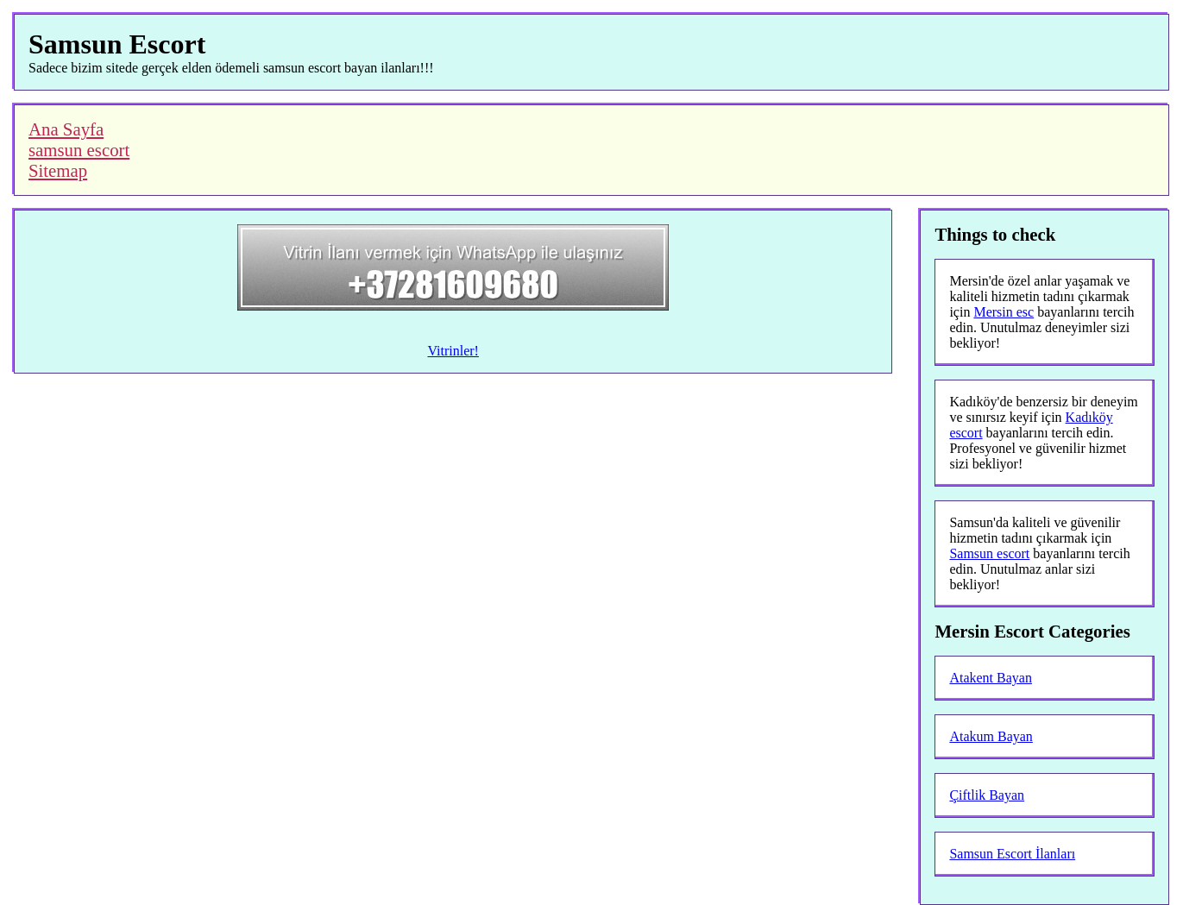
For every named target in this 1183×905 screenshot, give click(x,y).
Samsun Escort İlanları (1012, 853)
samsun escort (78, 150)
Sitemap (57, 170)
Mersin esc (1003, 312)
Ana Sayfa (66, 129)
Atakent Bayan (990, 677)
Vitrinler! (452, 350)
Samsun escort (989, 553)
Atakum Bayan (990, 736)
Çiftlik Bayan (986, 795)
